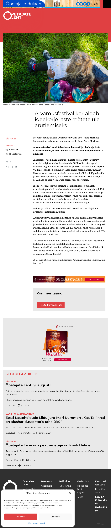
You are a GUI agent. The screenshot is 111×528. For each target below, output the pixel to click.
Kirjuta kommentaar (50, 305)
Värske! (11, 138)
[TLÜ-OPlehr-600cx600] (55, 343)
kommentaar (42, 433)
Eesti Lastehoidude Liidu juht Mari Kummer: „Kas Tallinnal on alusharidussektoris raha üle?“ (55, 420)
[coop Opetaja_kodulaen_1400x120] (51, 4)
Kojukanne (65, 485)
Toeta (80, 497)
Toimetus (46, 481)
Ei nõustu (55, 516)
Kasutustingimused (36, 523)
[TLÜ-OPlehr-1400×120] (69, 279)
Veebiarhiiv (83, 481)
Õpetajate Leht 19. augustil (28, 385)
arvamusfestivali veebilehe (84, 189)
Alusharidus (25, 414)
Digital (102, 524)
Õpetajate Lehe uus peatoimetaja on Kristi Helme (48, 445)
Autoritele (46, 485)
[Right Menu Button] (106, 4)
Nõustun (21, 516)
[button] (70, 493)
